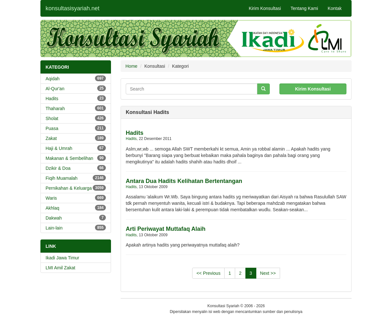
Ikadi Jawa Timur (62, 257)
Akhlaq (76, 208)
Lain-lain (76, 227)
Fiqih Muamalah (76, 178)
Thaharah (76, 108)
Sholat (76, 118)
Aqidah (76, 78)
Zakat (76, 138)
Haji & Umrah (76, 148)
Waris (76, 198)
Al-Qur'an (76, 88)
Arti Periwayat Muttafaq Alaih (165, 229)
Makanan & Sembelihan (76, 158)
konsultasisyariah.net (72, 8)
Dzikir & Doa (76, 168)
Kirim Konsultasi (265, 8)
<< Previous (208, 273)
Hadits (76, 98)
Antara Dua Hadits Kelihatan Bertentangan (184, 181)
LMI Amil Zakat (60, 267)
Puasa (76, 128)
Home (131, 66)
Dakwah (76, 218)
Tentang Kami (304, 8)
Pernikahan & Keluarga (76, 188)
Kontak (335, 8)
